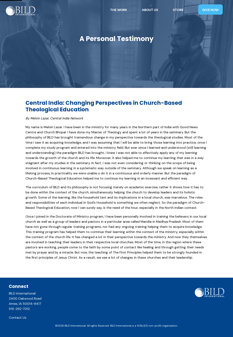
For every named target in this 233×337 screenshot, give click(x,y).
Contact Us (17, 317)
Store (178, 10)
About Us (150, 10)
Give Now (210, 10)
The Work (118, 10)
